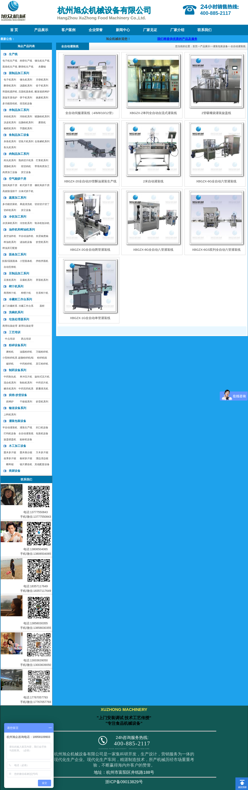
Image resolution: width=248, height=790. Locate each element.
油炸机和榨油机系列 (22, 229)
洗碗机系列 (16, 312)
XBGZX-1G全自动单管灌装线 (90, 318)
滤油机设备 (26, 242)
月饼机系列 (42, 79)
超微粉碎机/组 (26, 357)
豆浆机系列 (10, 279)
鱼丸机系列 (10, 147)
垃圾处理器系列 (19, 319)
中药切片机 (42, 382)
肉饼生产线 (26, 60)
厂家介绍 (177, 30)
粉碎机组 (42, 357)
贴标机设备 (26, 439)
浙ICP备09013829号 (124, 782)
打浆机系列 (42, 160)
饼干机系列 (26, 97)
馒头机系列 (26, 79)
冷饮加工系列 (17, 216)
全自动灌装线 (26, 433)
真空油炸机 (10, 236)
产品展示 (41, 30)
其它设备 (26, 172)
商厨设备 (14, 470)
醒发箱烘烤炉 (42, 91)
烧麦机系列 (42, 97)
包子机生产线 (9, 60)
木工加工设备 (17, 445)
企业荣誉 (96, 30)
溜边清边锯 (42, 458)
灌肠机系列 (10, 166)
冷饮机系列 (26, 223)
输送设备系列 (17, 408)
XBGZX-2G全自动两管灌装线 (90, 249)
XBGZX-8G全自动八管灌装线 (153, 249)
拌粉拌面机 (42, 261)
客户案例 (68, 30)
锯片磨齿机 (26, 464)
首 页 (14, 30)
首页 (195, 46)
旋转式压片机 (42, 376)
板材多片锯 (26, 458)
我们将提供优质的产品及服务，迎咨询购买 (190, 39)
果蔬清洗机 (26, 204)
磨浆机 (42, 122)
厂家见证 (150, 30)
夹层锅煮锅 (42, 236)
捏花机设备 (26, 103)
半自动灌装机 (9, 427)
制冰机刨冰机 (42, 223)
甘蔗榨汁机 (42, 292)
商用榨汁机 (10, 292)
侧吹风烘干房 (42, 185)
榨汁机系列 (16, 286)
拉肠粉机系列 (26, 122)
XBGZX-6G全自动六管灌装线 (216, 181)
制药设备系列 (17, 370)
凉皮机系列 (10, 122)
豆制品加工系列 (19, 273)
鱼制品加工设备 (19, 134)
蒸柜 (42, 305)
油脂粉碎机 (26, 351)
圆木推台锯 (26, 452)
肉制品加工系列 (19, 153)
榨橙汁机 (26, 292)
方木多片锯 (42, 452)
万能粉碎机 (42, 351)
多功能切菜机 (9, 204)
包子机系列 (10, 79)
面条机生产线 (9, 66)
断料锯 (10, 464)
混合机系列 (10, 382)
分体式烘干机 (26, 191)
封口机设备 (42, 427)
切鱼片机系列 (26, 141)
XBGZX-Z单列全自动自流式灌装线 (153, 113)
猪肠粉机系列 (42, 116)
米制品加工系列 (19, 110)
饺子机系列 (42, 85)
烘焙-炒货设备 (18, 395)
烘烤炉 (10, 401)
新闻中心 (123, 30)
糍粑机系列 (10, 128)
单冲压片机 (26, 376)
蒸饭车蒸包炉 (9, 97)
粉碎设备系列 (17, 345)
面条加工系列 (17, 254)
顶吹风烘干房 (9, 185)
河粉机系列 (26, 116)
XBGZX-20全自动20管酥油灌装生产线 (90, 181)
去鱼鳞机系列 (42, 141)
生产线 (13, 54)
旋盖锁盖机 (10, 439)
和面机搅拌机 (9, 91)
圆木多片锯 (10, 452)
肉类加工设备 (9, 172)
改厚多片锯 (10, 458)
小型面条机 (26, 261)
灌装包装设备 (17, 421)
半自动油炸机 (26, 236)
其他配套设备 (42, 464)
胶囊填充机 (42, 388)
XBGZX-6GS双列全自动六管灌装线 (216, 249)
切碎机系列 (10, 210)
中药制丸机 (10, 376)
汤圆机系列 (26, 85)
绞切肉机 (26, 166)
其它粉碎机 (42, 363)
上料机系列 (10, 414)
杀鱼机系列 (10, 141)
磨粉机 (10, 351)
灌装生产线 (26, 427)
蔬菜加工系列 (17, 197)
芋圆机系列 (26, 128)
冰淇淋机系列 (9, 223)
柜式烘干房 (26, 185)
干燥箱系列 (26, 401)
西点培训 (26, 338)
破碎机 (10, 363)
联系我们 (204, 30)
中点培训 (10, 338)
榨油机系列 (10, 242)
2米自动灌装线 (153, 181)
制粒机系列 (26, 382)
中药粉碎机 (26, 363)
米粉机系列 (10, 116)
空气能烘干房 (17, 178)
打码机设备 (10, 433)
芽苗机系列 (42, 279)
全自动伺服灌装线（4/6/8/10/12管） (90, 113)
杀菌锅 (42, 66)
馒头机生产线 (42, 60)
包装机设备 (42, 433)
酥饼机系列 (10, 85)
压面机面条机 (26, 91)
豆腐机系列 (26, 279)
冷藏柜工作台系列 (20, 299)
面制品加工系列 (19, 73)
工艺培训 (14, 332)
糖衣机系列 (10, 388)
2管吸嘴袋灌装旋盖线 (216, 113)
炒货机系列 (42, 242)
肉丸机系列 (10, 160)
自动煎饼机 (10, 267)
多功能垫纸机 (9, 103)
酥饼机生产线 (26, 66)
